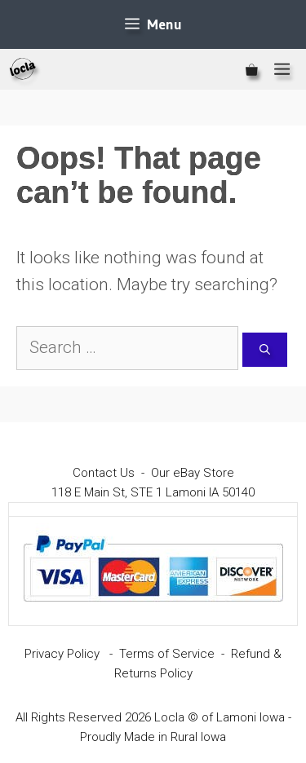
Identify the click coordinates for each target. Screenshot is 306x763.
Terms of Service (167, 653)
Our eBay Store (192, 472)
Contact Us (104, 472)
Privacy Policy (62, 653)
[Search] (264, 350)
